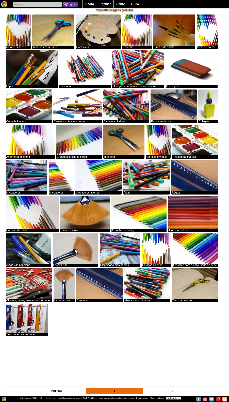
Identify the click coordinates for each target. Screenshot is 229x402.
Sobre (120, 4)
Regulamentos (142, 398)
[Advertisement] (107, 361)
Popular (105, 4)
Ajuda (134, 4)
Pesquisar (71, 4)
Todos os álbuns (157, 398)
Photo (89, 4)
